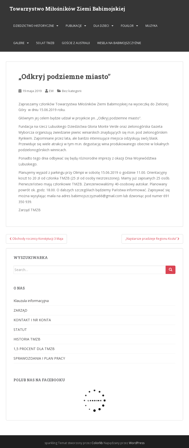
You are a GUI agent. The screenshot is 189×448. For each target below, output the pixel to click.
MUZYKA (151, 26)
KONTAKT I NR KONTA (32, 320)
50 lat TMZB (45, 43)
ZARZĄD (20, 310)
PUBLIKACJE (74, 26)
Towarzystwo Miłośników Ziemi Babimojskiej (67, 8)
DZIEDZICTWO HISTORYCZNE (33, 26)
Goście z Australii (76, 43)
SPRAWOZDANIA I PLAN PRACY (39, 358)
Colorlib (97, 443)
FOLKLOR (127, 26)
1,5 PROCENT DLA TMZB (34, 348)
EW (51, 91)
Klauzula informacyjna (31, 300)
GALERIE (18, 43)
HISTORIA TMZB (27, 339)
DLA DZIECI (101, 26)
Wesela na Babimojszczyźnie (119, 43)
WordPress (136, 443)
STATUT (20, 329)
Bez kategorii (71, 91)
